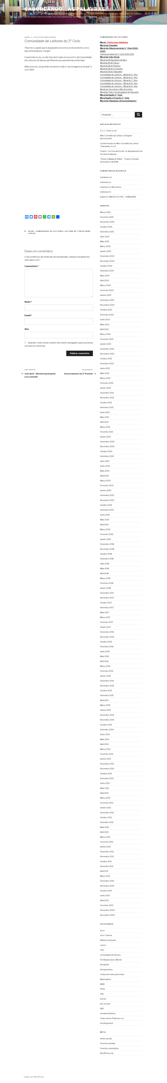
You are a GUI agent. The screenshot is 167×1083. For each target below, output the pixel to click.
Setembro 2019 (107, 510)
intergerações (106, 969)
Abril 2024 (104, 280)
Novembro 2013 (107, 768)
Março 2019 (105, 529)
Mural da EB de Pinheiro (110, 66)
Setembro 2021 (107, 407)
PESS (102, 989)
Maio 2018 (104, 568)
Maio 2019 (104, 520)
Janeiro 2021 (105, 437)
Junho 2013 (105, 783)
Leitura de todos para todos (112, 974)
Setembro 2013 (107, 778)
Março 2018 (105, 578)
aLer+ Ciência (106, 935)
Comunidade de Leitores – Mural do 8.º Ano (119, 83)
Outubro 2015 (106, 690)
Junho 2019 (105, 515)
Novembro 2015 (107, 686)
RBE (102, 1008)
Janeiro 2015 (105, 710)
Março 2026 (105, 212)
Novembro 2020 (107, 446)
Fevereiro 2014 (106, 754)
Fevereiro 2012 (106, 842)
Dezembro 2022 (107, 349)
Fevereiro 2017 (106, 622)
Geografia (104, 964)
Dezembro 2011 (107, 851)
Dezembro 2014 (107, 715)
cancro (103, 945)
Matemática (105, 979)
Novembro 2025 (107, 222)
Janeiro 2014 (105, 759)
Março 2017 (105, 617)
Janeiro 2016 (105, 676)
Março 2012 (105, 837)
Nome (28, 302)
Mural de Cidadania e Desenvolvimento (118, 101)
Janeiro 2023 (105, 344)
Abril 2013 (104, 793)
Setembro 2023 (107, 315)
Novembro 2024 (107, 261)
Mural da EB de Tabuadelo (111, 71)
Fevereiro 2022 (106, 383)
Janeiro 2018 (105, 588)
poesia (103, 999)
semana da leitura (107, 1013)
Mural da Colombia (108, 45)
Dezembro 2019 (107, 495)
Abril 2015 (104, 700)
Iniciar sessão (106, 1038)
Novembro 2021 (107, 397)
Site (27, 329)
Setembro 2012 (107, 822)
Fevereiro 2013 (106, 803)
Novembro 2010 (107, 886)
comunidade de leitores (50, 231)
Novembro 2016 (107, 637)
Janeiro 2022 (105, 388)
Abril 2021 (104, 422)
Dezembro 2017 (107, 593)
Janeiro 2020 (105, 490)
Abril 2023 (104, 329)
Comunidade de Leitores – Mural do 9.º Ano (119, 86)
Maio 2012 (104, 827)
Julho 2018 (104, 564)
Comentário (32, 266)
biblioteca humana (108, 940)
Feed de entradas (107, 1043)
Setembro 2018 (107, 559)
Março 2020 (105, 480)
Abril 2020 (104, 476)
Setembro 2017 (107, 607)
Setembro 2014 (107, 729)
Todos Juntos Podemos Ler (112, 1018)
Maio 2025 (104, 241)
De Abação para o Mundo (111, 960)
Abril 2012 (104, 832)
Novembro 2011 (107, 856)
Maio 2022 (104, 373)
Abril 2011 (104, 871)
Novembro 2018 (107, 549)
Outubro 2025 (106, 227)
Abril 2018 (104, 573)
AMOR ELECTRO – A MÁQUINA (122, 197)
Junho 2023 (105, 319)
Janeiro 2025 (105, 251)
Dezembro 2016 (107, 632)
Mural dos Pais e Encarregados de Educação (119, 92)
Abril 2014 (104, 744)
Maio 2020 (104, 471)
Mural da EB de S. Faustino (111, 69)
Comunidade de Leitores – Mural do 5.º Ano (119, 74)
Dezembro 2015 (107, 681)
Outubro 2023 (106, 310)
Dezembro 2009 (107, 910)
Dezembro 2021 (107, 393)
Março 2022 (105, 378)
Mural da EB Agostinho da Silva (113, 60)
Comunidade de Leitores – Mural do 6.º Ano (119, 77)
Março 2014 (105, 749)
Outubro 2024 (106, 266)
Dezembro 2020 (107, 441)
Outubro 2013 (106, 773)
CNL (102, 950)
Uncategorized (106, 1023)
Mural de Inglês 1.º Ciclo (111, 95)
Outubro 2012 (106, 817)
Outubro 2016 (106, 642)
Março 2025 (105, 246)
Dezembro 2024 (107, 256)
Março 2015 (105, 705)
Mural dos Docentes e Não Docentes (116, 89)
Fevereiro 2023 (106, 339)
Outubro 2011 (106, 861)
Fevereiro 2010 (106, 905)
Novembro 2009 (107, 915)
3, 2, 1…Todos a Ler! (108, 131)
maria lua (104, 182)
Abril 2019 (104, 524)
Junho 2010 (105, 895)
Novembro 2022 (107, 354)
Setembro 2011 (106, 866)
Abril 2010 (104, 900)
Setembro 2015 (107, 695)
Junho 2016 (105, 651)
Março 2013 (105, 798)
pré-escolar (105, 1004)
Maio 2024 (104, 276)
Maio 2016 (104, 656)
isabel (102, 197)
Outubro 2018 (106, 554)
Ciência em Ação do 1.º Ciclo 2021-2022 (117, 54)
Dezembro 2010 (107, 881)
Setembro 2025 (107, 232)
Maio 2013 (104, 788)
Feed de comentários (109, 1048)
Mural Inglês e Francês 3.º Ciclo (114, 98)
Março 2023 (105, 334)
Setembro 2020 (107, 456)
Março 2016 (105, 666)
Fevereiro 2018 (106, 583)
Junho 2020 (105, 466)
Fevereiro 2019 (106, 534)
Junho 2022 (105, 368)
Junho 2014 (105, 734)
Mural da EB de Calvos (109, 63)
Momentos (116, 187)
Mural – (114, 42)
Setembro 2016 (107, 646)
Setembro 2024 (107, 271)
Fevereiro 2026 (107, 217)
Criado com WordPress (34, 1077)
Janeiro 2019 (105, 539)
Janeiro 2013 (105, 808)
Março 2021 (105, 427)
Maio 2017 (104, 612)
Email (28, 315)
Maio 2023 (104, 324)
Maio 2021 (104, 417)
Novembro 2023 (107, 305)
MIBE (102, 984)
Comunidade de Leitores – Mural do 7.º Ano (119, 80)
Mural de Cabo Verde (110, 57)
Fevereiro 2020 (107, 485)
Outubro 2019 (106, 505)
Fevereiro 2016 (106, 671)
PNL (102, 994)
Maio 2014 (104, 739)
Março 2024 (105, 285)
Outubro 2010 (106, 891)
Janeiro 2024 (105, 295)
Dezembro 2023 (107, 300)
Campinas (104, 177)
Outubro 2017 (106, 603)
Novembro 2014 (107, 720)
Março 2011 (105, 876)
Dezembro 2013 (107, 764)
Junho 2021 (105, 412)
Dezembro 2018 (107, 544)
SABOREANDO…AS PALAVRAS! (66, 9)
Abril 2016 (104, 661)
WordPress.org (106, 1053)
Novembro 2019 (107, 500)
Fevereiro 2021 (106, 432)
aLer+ (31, 231)
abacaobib (50, 37)
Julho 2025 (104, 237)
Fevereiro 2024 (107, 290)
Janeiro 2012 (105, 847)
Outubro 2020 (106, 451)
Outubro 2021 (106, 402)
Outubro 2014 (106, 725)
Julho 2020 (104, 461)
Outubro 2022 (106, 358)
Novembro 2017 (107, 598)
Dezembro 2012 (107, 812)
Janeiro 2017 (105, 627)
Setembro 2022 (107, 363)
